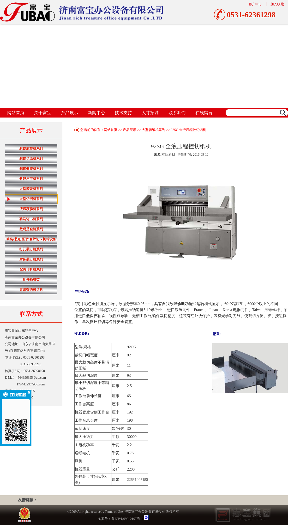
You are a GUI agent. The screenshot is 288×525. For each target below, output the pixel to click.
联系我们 (177, 112)
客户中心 (255, 4)
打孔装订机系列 (31, 249)
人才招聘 (150, 112)
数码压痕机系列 (31, 179)
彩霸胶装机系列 (31, 148)
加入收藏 (277, 4)
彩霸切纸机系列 (31, 158)
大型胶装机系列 (31, 189)
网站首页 (15, 112)
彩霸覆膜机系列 (31, 169)
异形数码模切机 (31, 289)
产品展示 (69, 112)
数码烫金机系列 (31, 229)
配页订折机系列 (31, 269)
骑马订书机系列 (31, 219)
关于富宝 (42, 112)
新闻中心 (96, 112)
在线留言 (204, 112)
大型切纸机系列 (25, 199)
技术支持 (123, 112)
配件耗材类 (31, 279)
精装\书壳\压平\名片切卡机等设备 (31, 239)
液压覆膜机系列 (31, 209)
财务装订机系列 (31, 259)
